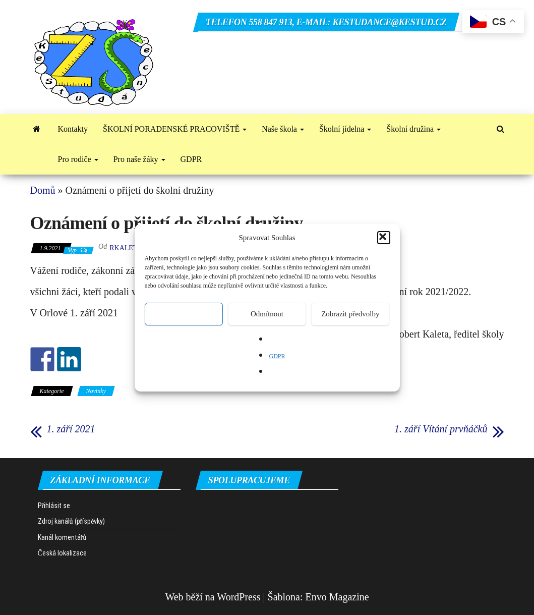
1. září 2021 (71, 428)
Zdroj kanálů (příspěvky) (71, 521)
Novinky (96, 391)
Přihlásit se (54, 505)
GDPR (277, 356)
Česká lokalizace (62, 553)
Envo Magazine (337, 596)
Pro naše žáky (139, 159)
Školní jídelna (345, 129)
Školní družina (413, 129)
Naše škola (283, 129)
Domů (42, 190)
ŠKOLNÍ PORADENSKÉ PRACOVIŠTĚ (175, 129)
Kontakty (73, 129)
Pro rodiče (78, 159)
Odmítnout (267, 314)
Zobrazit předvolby (350, 314)
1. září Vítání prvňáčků (440, 428)
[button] (384, 238)
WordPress (238, 596)
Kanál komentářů (62, 537)
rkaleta (125, 248)
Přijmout (183, 314)
